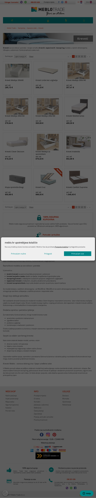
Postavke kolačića (61, 247)
